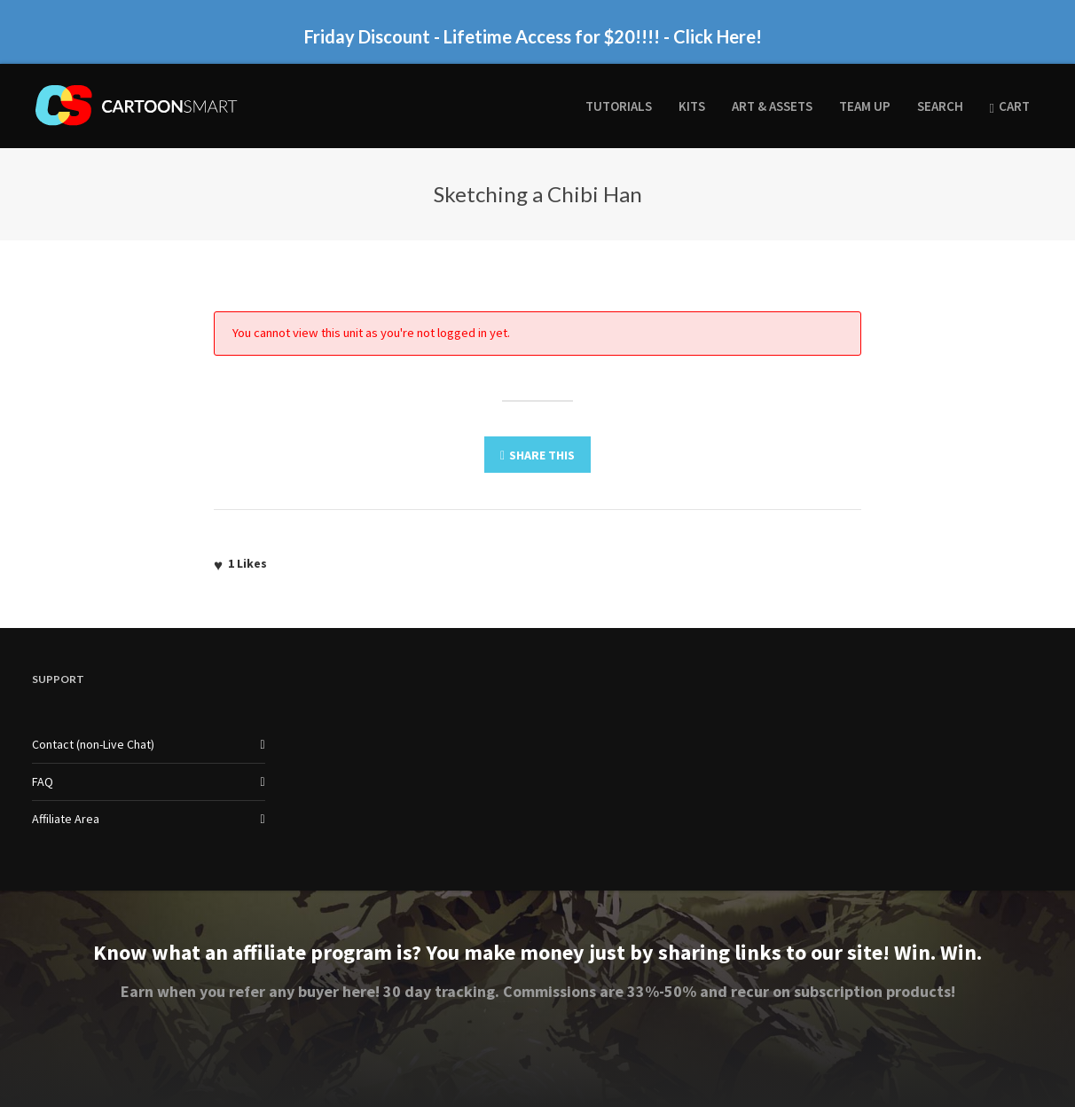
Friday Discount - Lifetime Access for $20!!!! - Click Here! (533, 36)
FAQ (42, 781)
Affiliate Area (65, 819)
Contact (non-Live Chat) (93, 744)
